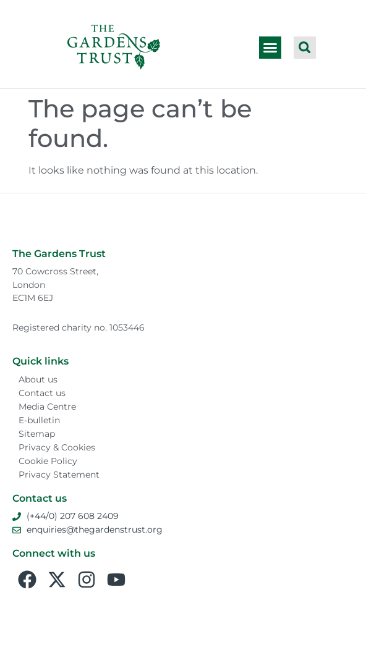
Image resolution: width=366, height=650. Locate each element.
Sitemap (37, 433)
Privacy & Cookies (57, 447)
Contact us (42, 393)
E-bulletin (39, 420)
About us (38, 379)
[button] (270, 47)
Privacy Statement (59, 474)
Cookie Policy (48, 460)
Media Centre (47, 406)
